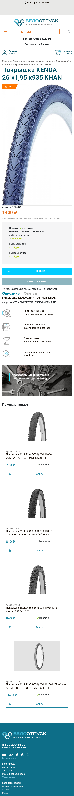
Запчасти (7, 770)
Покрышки (60, 61)
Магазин (6, 61)
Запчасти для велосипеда (40, 61)
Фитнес (6, 789)
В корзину (39, 271)
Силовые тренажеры (13, 786)
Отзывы (30, 293)
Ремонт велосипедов (13, 774)
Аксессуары (8, 767)
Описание (11, 293)
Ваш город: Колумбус (38, 2)
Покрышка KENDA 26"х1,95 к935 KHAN (31, 64)
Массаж (6, 793)
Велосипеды (19, 61)
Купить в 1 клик (37, 281)
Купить (39, 474)
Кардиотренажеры (12, 783)
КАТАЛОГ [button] (17, 31)
